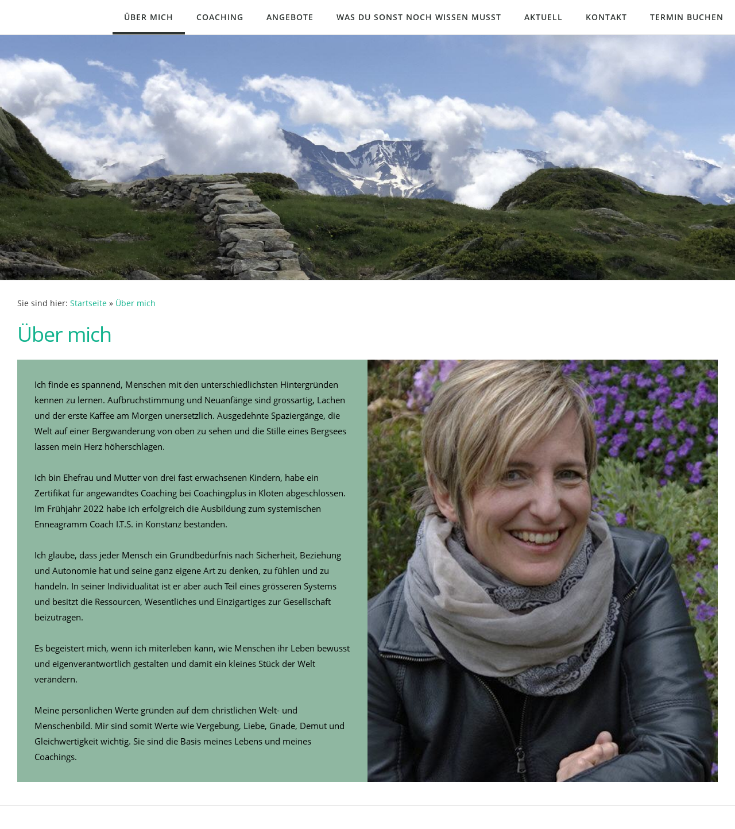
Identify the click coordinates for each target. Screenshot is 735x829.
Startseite (88, 303)
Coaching (219, 16)
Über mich (148, 16)
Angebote (290, 16)
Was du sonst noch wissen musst (418, 16)
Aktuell (543, 16)
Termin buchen (687, 16)
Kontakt (606, 16)
